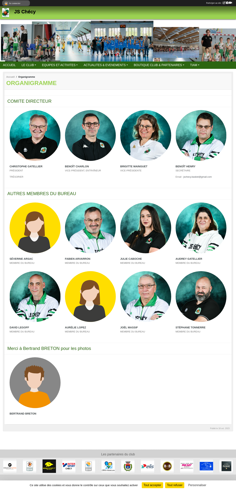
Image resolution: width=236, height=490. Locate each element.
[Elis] (147, 466)
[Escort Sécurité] (49, 466)
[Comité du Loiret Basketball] (29, 466)
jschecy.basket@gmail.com (197, 176)
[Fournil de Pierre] (226, 466)
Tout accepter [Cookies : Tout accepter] (152, 485)
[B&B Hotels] (167, 466)
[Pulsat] (187, 466)
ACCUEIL (9, 65)
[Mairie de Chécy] (128, 466)
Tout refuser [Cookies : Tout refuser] (174, 485)
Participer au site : (219, 3)
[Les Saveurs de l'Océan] (206, 466)
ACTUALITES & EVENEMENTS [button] (105, 65)
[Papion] (10, 466)
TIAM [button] (193, 65)
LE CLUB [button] (28, 65)
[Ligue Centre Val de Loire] (88, 466)
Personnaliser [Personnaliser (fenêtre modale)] (197, 485)
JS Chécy (25, 11)
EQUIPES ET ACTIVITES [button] (58, 65)
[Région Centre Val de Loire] (108, 466)
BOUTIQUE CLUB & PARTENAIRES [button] (158, 65)
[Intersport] (69, 466)
